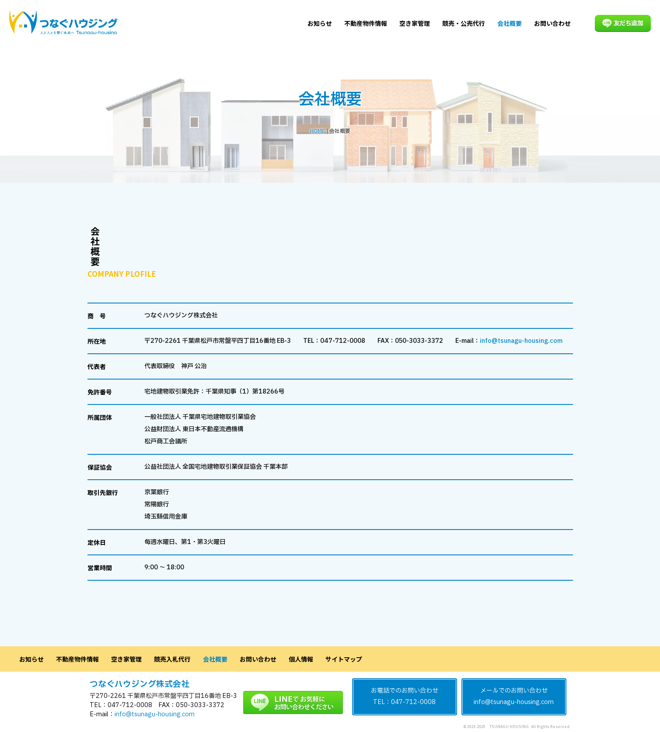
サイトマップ (343, 659)
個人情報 (301, 659)
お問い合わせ (552, 23)
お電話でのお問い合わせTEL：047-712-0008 (404, 696)
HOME (317, 131)
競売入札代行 (172, 659)
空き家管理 (414, 23)
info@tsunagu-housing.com (521, 340)
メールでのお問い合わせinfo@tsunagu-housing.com (514, 696)
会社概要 (509, 23)
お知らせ (319, 23)
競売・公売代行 (463, 23)
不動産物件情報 (365, 23)
